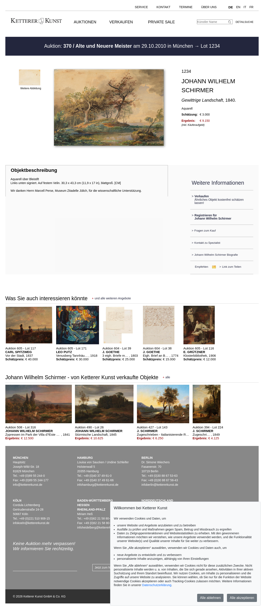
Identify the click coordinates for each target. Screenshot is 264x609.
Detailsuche (245, 22)
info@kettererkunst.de (27, 484)
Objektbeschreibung (34, 170)
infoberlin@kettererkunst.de (159, 484)
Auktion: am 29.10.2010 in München (119, 46)
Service (141, 7)
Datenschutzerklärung (156, 585)
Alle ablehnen (210, 598)
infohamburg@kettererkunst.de (97, 484)
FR (251, 7)
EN (238, 7)
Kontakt (163, 7)
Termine (185, 7)
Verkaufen (121, 22)
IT (245, 7)
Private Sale (161, 22)
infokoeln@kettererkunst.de (31, 523)
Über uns (208, 7)
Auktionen (85, 22)
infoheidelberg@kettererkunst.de (99, 527)
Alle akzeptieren (242, 598)
